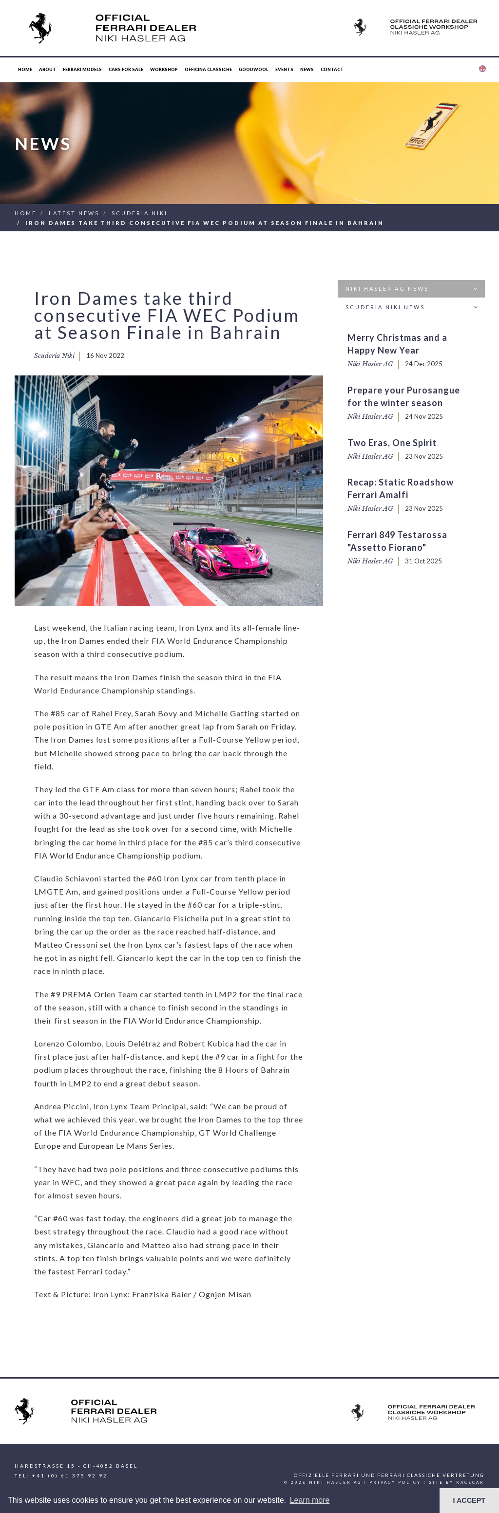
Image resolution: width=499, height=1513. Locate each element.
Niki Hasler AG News (412, 289)
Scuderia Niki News (412, 307)
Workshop (164, 69)
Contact (332, 69)
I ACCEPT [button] (469, 1500)
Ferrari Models (82, 69)
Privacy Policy (395, 1482)
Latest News (74, 213)
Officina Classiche (208, 69)
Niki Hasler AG (370, 364)
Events (284, 69)
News (307, 69)
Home (25, 69)
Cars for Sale (126, 69)
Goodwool (254, 69)
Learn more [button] (310, 1500)
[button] (482, 69)
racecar (470, 1482)
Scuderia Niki (140, 213)
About (47, 69)
